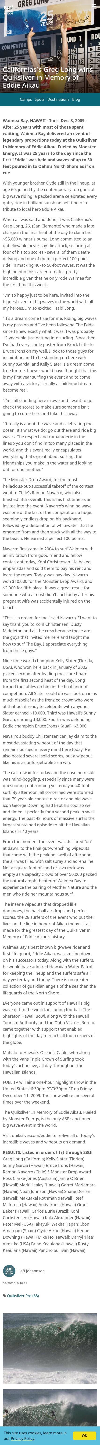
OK (84, 1435)
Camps (26, 99)
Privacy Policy (22, 1438)
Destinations (58, 99)
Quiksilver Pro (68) (23, 1295)
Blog (76, 99)
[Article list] (8, 10)
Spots (40, 99)
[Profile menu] (93, 7)
